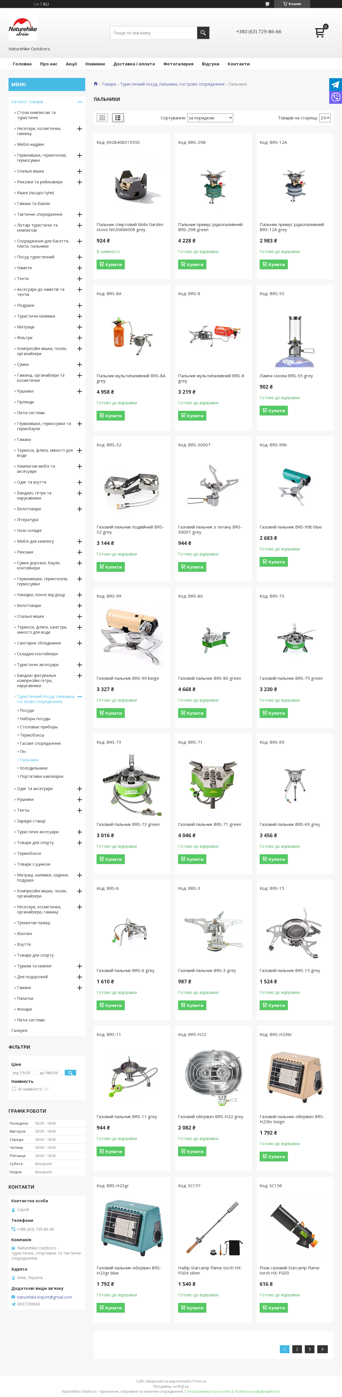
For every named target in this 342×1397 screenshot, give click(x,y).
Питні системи (31, 412)
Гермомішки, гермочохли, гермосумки (42, 157)
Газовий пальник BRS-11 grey (127, 1116)
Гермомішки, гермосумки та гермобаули (44, 426)
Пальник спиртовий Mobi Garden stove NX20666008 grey (130, 227)
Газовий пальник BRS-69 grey (290, 824)
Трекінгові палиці (33, 922)
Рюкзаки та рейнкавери (39, 182)
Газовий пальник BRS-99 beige (128, 678)
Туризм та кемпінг (34, 966)
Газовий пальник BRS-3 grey (207, 970)
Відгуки (210, 64)
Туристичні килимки (36, 316)
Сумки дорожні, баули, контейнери (39, 565)
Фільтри (24, 337)
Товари (109, 84)
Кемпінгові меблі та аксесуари (36, 468)
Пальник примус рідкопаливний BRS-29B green (210, 227)
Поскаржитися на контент (209, 1391)
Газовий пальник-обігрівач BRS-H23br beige (292, 1119)
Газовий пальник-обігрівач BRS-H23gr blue (129, 1270)
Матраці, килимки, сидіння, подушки (43, 877)
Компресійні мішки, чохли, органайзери (42, 351)
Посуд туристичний (35, 257)
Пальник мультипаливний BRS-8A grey (131, 378)
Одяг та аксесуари (35, 788)
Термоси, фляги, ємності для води (45, 452)
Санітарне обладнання (39, 643)
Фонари (24, 1009)
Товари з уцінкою (34, 864)
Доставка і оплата (134, 64)
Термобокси (29, 853)
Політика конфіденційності (257, 1391)
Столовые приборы (39, 726)
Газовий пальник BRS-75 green (291, 678)
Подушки (25, 305)
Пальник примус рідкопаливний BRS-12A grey (292, 227)
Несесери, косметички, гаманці (39, 131)
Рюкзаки (25, 552)
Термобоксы (32, 735)
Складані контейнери (37, 653)
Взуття (24, 944)
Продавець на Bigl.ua (171, 1386)
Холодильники (33, 768)
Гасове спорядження (40, 743)
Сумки (23, 364)
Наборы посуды (35, 718)
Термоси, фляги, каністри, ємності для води (42, 629)
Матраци (25, 326)
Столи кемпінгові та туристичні (36, 115)
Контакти (239, 64)
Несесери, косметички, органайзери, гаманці (39, 909)
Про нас (48, 64)
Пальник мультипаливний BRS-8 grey (211, 378)
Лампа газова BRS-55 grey (286, 375)
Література (27, 519)
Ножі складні (29, 530)
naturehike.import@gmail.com (44, 1297)
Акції (71, 64)
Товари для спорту (35, 842)
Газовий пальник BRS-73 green (128, 824)
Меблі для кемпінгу (35, 541)
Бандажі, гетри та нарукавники (34, 495)
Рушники (25, 391)
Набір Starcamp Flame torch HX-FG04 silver (210, 1270)
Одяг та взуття (31, 482)
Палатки (25, 998)
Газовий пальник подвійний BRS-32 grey (130, 529)
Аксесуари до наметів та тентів (40, 292)
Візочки (24, 933)
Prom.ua (199, 1381)
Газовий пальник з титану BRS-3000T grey (210, 529)
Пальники (29, 759)
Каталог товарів (27, 101)
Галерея (19, 1030)
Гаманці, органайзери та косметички (40, 377)
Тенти (23, 278)
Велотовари (29, 508)
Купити (113, 264)
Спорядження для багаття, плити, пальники (43, 243)
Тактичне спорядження (39, 214)
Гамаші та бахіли (33, 203)
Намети (24, 267)
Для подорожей (32, 976)
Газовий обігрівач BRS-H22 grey (210, 1116)
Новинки (95, 64)
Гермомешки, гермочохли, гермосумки (42, 581)
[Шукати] (203, 33)
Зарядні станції (31, 821)
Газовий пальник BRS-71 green (209, 824)
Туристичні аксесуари (38, 664)
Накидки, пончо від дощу (41, 594)
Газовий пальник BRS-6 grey (126, 970)
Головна (22, 64)
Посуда (27, 710)
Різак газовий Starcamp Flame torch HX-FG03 (290, 1270)
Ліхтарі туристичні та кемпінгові (37, 227)
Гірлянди (25, 402)
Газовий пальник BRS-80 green (209, 678)
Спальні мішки (30, 171)
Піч (23, 751)
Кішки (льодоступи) (35, 192)
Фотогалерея (178, 64)
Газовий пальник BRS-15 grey (290, 970)
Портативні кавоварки (41, 776)
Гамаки (24, 439)
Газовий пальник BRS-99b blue (291, 526)
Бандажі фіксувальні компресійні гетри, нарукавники (36, 680)
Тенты (23, 810)
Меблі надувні (30, 144)
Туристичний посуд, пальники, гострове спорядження (172, 84)
